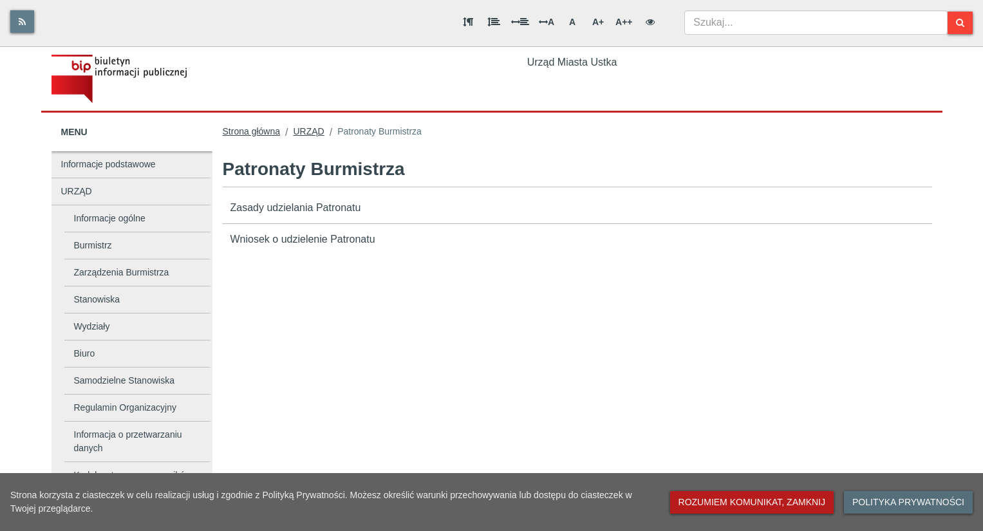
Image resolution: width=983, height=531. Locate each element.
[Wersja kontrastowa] (650, 21)
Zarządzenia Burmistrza (121, 272)
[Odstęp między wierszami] (494, 21)
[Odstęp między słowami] (520, 21)
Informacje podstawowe (108, 164)
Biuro (84, 353)
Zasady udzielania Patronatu (295, 207)
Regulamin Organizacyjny (125, 407)
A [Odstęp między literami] (546, 22)
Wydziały (92, 326)
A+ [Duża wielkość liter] (598, 22)
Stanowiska (97, 299)
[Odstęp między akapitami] (468, 21)
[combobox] (816, 22)
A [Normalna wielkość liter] (572, 22)
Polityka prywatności (908, 502)
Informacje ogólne (109, 218)
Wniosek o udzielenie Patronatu (302, 239)
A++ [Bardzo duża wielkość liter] (623, 22)
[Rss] (22, 21)
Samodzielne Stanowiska (124, 380)
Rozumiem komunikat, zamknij (752, 502)
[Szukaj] (960, 23)
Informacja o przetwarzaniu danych (128, 441)
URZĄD (76, 191)
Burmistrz (93, 245)
